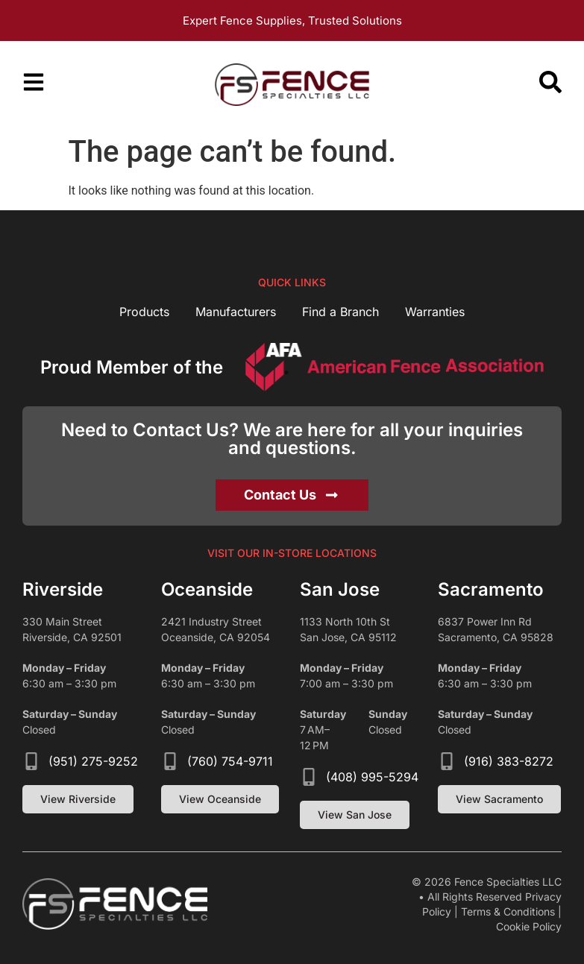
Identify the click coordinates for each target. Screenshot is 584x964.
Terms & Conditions (508, 911)
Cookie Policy (529, 926)
